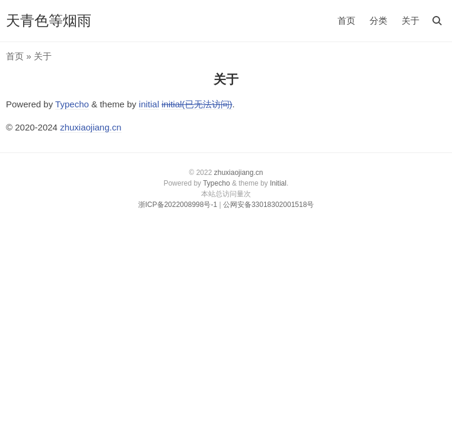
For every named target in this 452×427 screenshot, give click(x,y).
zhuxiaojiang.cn (90, 127)
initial (149, 104)
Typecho (72, 104)
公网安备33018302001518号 (268, 204)
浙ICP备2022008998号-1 (177, 204)
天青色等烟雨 (48, 20)
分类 (378, 20)
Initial (278, 183)
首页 (346, 20)
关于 (410, 20)
